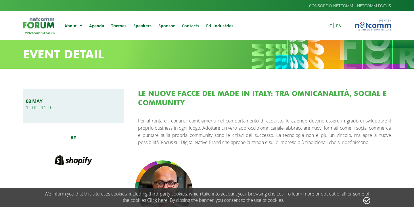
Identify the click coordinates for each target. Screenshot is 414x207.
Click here (157, 200)
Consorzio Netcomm (331, 5)
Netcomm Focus (374, 5)
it (330, 25)
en (339, 25)
